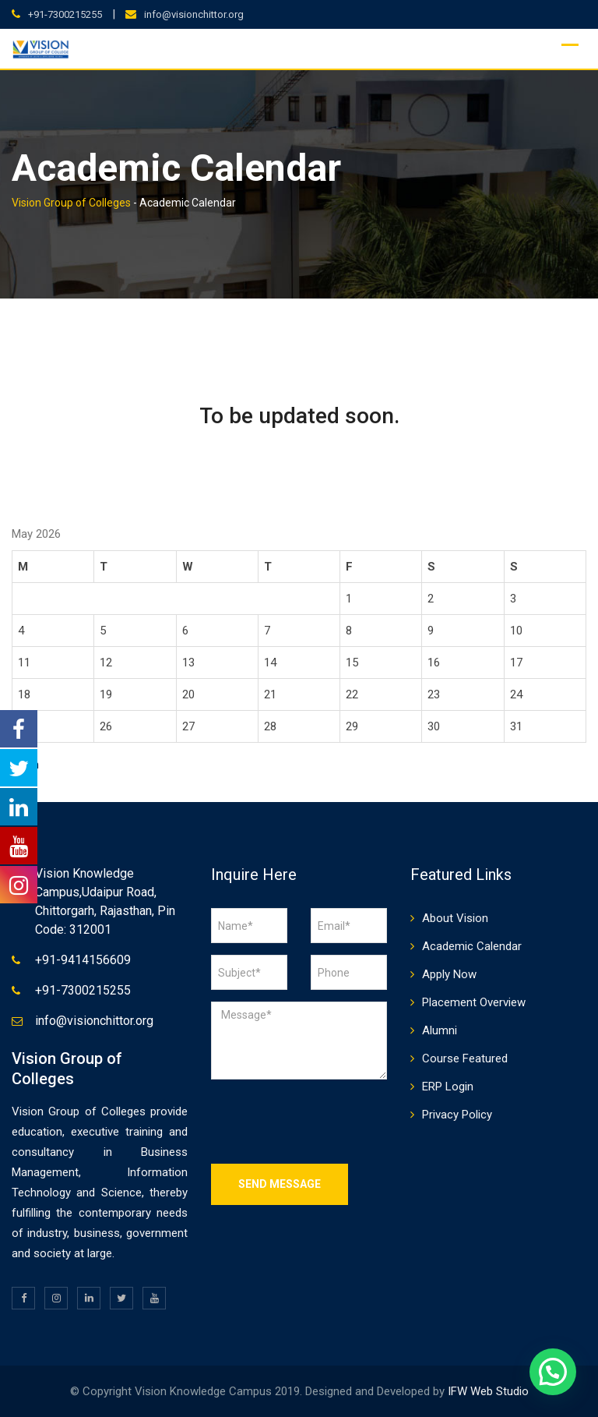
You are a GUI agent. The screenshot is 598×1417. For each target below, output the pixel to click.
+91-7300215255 (65, 14)
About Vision (455, 918)
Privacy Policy (457, 1115)
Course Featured (465, 1058)
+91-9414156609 (83, 959)
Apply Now (449, 974)
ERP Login (447, 1087)
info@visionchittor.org (194, 14)
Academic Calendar (472, 946)
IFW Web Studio (488, 1391)
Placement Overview (474, 1002)
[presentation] (329, 1121)
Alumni (439, 1030)
